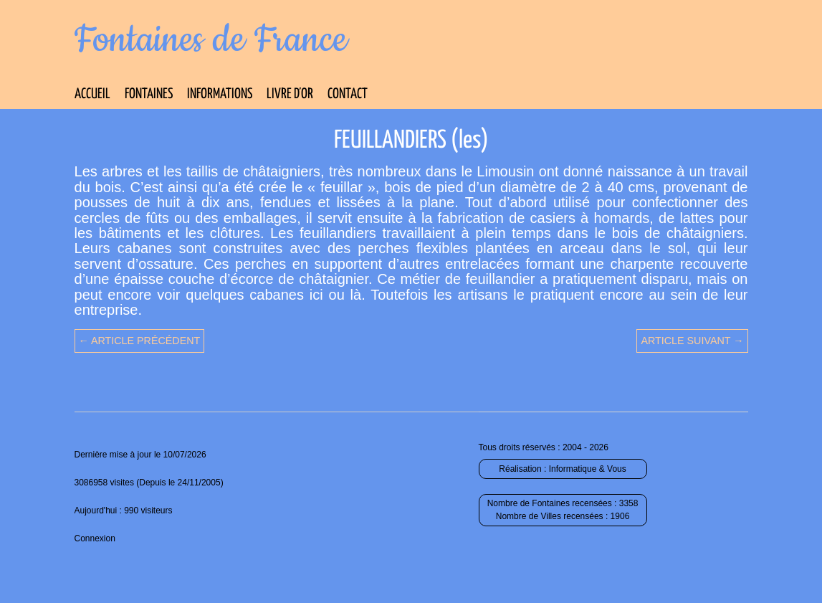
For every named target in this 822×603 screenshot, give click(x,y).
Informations (219, 94)
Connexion (95, 538)
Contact (348, 94)
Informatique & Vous (587, 469)
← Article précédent (140, 340)
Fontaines (149, 94)
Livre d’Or (290, 94)
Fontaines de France (211, 40)
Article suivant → (692, 340)
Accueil (92, 94)
